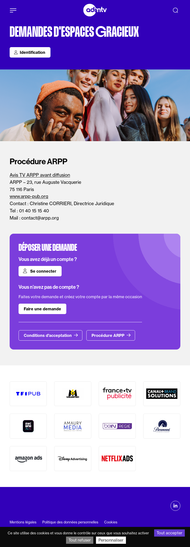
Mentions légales (23, 522)
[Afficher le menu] (13, 10)
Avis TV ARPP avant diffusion (40, 175)
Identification (29, 52)
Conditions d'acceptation (51, 335)
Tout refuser (80, 540)
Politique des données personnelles (70, 522)
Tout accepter (169, 532)
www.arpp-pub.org (29, 196)
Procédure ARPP (111, 335)
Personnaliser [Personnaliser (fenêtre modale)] (110, 540)
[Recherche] (175, 10)
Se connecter (39, 271)
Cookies (110, 522)
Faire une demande (42, 308)
